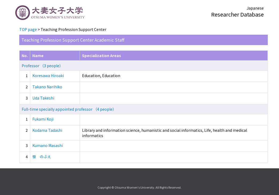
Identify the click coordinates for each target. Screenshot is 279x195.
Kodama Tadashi (47, 130)
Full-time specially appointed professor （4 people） (69, 109)
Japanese (255, 8)
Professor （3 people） (42, 65)
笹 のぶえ (41, 156)
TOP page (28, 29)
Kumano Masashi (47, 145)
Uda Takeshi (43, 98)
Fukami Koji (42, 119)
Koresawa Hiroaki (48, 75)
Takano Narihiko (47, 86)
